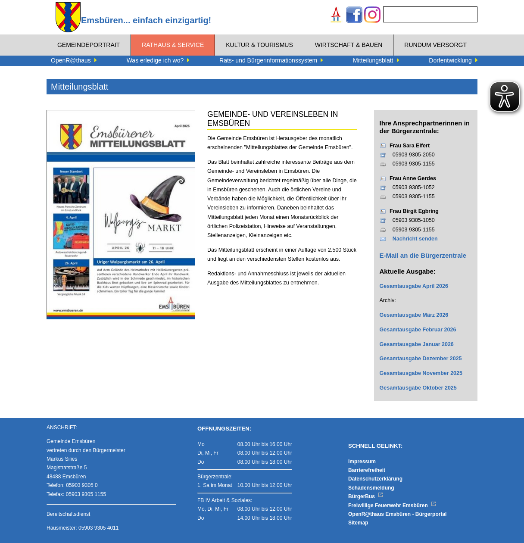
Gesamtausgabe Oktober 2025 (418, 388)
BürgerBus (365, 496)
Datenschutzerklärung (375, 479)
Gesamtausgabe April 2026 (414, 286)
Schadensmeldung (371, 488)
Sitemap (358, 523)
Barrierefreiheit (366, 470)
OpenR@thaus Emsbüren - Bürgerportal (397, 514)
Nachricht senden (415, 239)
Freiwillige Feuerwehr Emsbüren (392, 505)
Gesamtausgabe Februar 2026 (418, 330)
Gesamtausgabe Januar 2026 (417, 344)
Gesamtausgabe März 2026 (414, 315)
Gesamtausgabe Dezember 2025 (421, 359)
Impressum (362, 462)
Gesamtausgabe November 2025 (421, 373)
